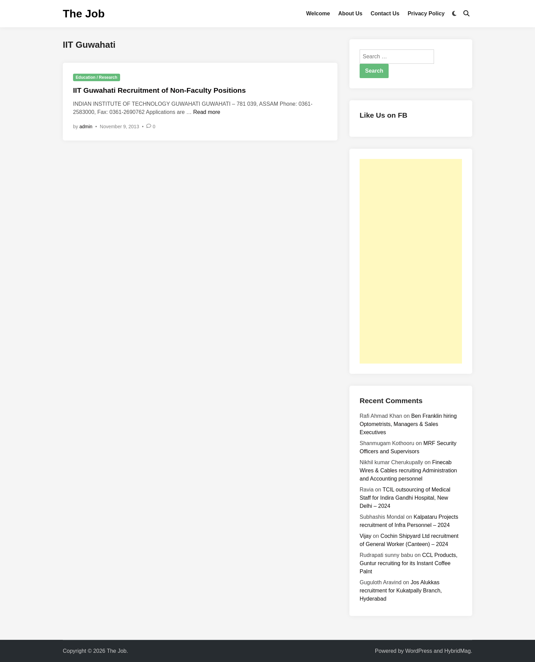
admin (85, 126)
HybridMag (457, 651)
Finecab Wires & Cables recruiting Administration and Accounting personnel (408, 470)
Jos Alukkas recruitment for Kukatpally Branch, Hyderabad (401, 590)
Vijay (365, 536)
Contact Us (385, 13)
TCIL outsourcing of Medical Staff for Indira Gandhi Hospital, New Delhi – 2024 (405, 498)
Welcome (318, 13)
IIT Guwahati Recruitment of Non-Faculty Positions (159, 90)
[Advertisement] (411, 261)
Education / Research (96, 77)
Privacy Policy (426, 13)
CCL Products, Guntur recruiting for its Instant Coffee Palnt (409, 563)
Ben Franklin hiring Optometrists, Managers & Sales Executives (408, 424)
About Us (350, 13)
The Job (84, 14)
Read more (206, 112)
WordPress (418, 651)
